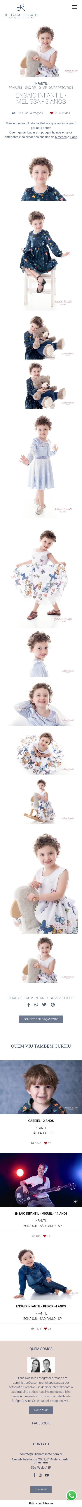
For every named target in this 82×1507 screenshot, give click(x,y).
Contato (41, 1489)
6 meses (61, 136)
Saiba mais (40, 1410)
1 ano (73, 136)
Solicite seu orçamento (41, 1019)
